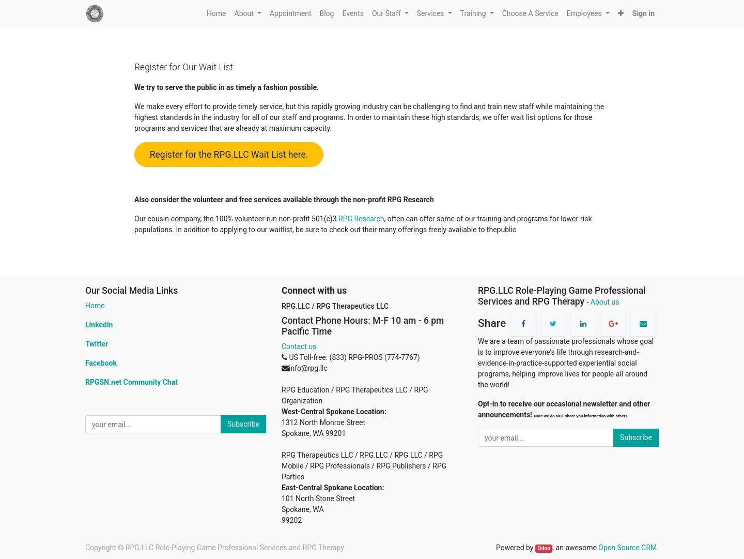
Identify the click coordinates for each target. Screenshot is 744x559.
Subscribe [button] (243, 424)
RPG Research (361, 219)
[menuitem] (216, 13)
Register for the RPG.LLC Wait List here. (229, 154)
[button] (621, 13)
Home (95, 305)
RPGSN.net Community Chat (131, 382)
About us (605, 302)
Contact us (299, 346)
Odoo (543, 548)
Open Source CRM (627, 547)
